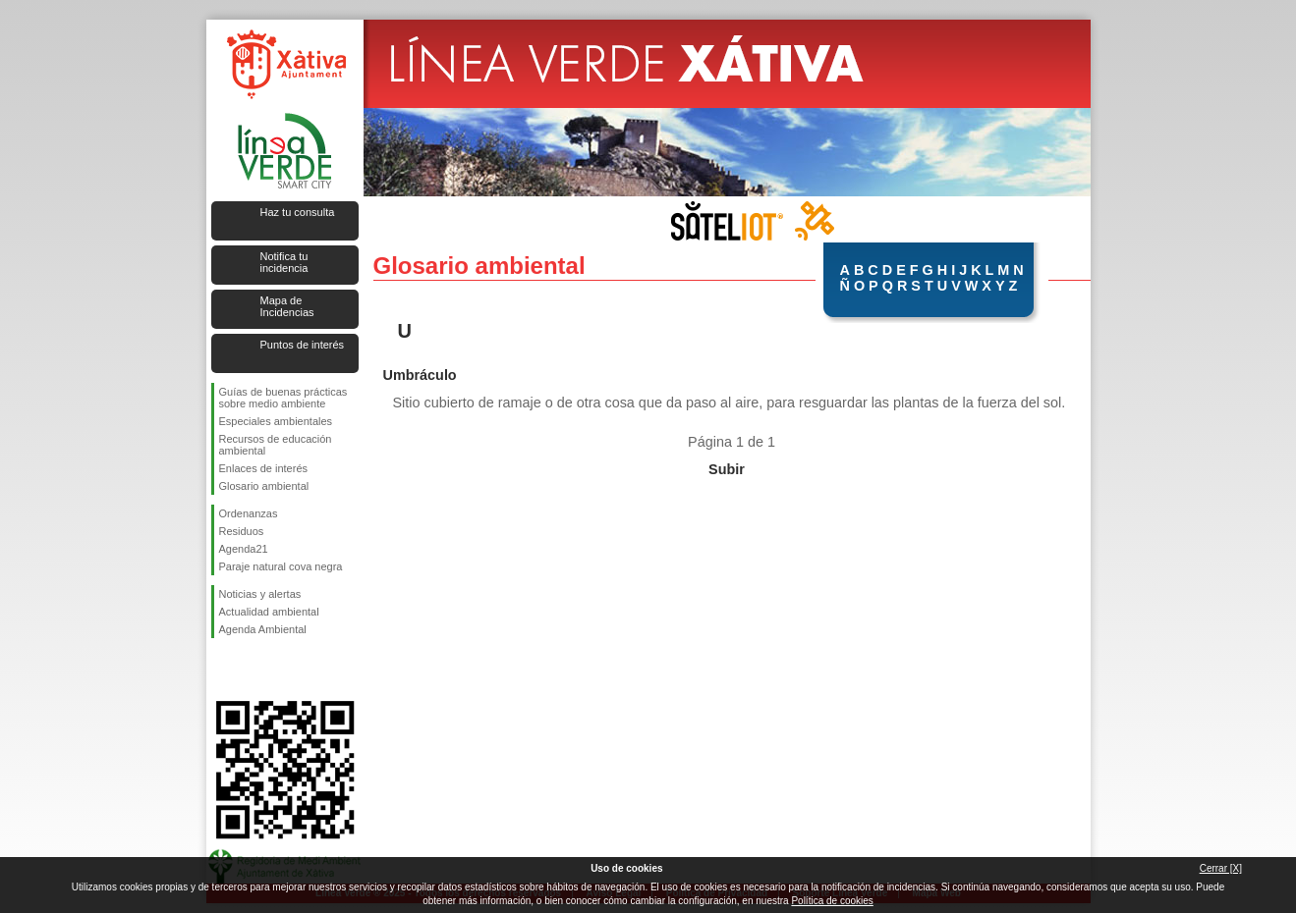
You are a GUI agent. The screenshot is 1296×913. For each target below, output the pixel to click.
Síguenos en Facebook (223, 669)
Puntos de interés (302, 344)
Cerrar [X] (1221, 868)
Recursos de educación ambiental (275, 444)
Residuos (241, 531)
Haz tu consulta (297, 212)
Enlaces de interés (264, 468)
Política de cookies (832, 900)
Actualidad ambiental (269, 612)
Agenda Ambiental (263, 629)
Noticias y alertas (260, 594)
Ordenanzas (248, 513)
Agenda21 (243, 549)
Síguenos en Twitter (255, 669)
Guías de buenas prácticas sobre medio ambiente (283, 397)
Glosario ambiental (264, 486)
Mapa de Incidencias (287, 306)
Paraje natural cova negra (281, 566)
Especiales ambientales (276, 421)
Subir (726, 469)
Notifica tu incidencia (284, 262)
